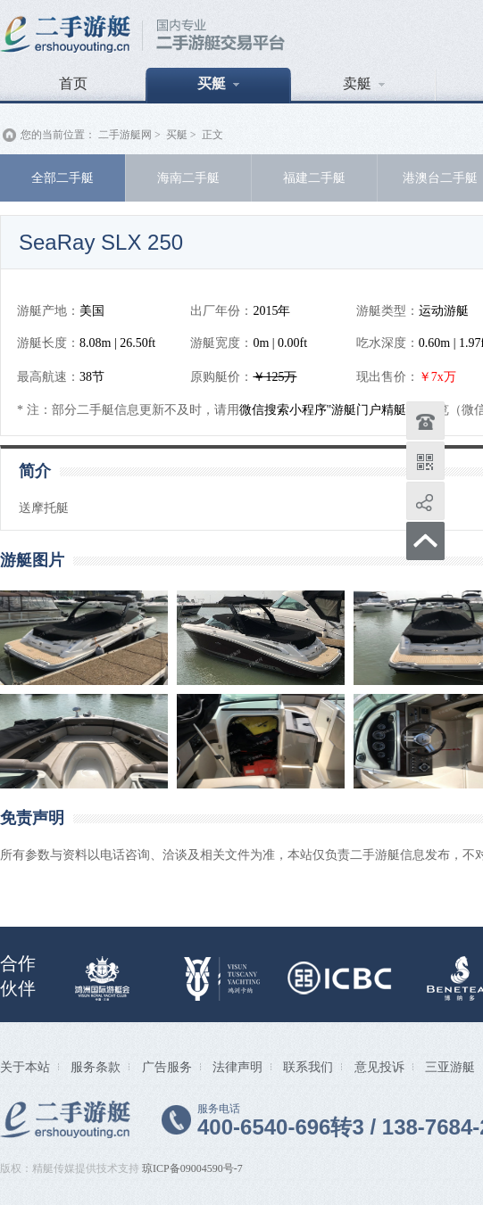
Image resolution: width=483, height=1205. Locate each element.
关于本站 (25, 1067)
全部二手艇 (62, 177)
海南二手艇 (188, 177)
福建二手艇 (314, 177)
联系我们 (308, 1067)
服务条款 (96, 1067)
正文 (212, 134)
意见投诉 (379, 1067)
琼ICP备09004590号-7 (192, 1168)
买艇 (218, 83)
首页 (73, 83)
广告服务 (167, 1067)
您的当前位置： (58, 134)
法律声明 (237, 1067)
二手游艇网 (125, 134)
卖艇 (364, 83)
